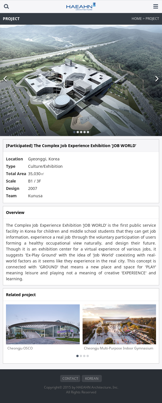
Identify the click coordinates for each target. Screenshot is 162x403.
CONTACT (70, 378)
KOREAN (91, 378)
